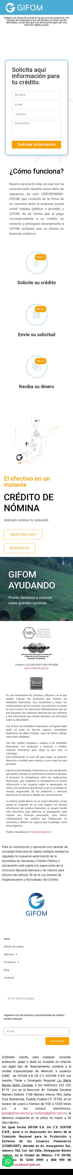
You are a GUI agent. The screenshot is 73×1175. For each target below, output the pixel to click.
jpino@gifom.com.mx (16, 1113)
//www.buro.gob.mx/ (41, 832)
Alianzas (10, 954)
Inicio (7, 938)
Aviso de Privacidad (21, 998)
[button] (66, 7)
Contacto (9, 977)
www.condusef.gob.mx (36, 668)
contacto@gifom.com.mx (50, 1113)
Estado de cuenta (14, 946)
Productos (11, 962)
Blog (6, 969)
